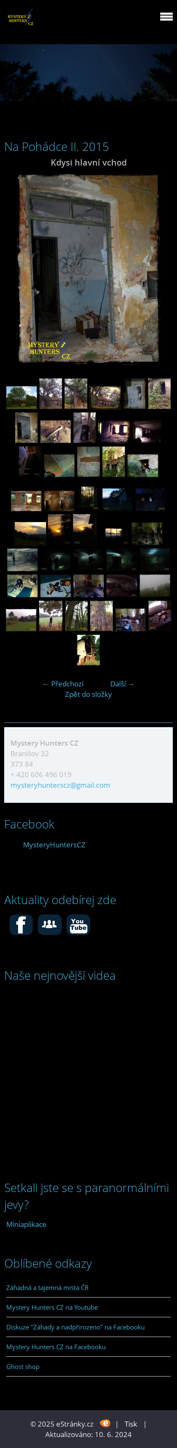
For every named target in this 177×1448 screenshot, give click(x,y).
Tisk (131, 1424)
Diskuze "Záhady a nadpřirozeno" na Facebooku (75, 1327)
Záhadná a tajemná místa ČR (47, 1287)
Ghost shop (22, 1366)
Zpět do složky (88, 694)
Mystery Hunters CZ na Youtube (52, 1307)
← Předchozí (62, 683)
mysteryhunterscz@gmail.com (60, 785)
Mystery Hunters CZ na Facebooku (56, 1346)
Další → (122, 683)
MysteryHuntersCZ (54, 844)
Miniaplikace (26, 1224)
